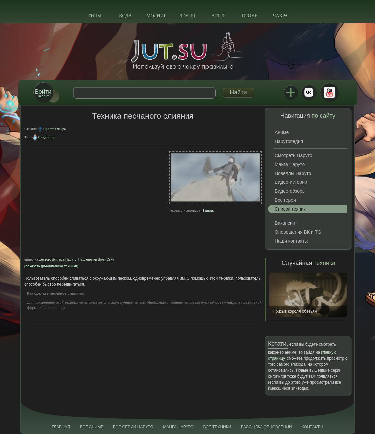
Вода (125, 15)
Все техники (217, 427)
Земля (187, 15)
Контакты (312, 427)
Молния (156, 15)
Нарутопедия (289, 141)
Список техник (290, 209)
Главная (61, 427)
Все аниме (92, 427)
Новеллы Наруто (293, 173)
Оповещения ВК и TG (298, 232)
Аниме (282, 132)
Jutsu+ (291, 92)
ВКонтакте (308, 92)
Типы (94, 15)
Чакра (280, 15)
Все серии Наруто (133, 427)
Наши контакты (291, 241)
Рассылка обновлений (266, 427)
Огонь (249, 15)
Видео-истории (291, 182)
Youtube (329, 92)
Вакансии (285, 223)
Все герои (285, 200)
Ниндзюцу (46, 137)
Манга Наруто (290, 164)
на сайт (43, 93)
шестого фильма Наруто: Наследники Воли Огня (76, 259)
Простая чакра (54, 129)
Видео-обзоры (290, 191)
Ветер (218, 15)
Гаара (208, 210)
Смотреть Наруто (293, 155)
